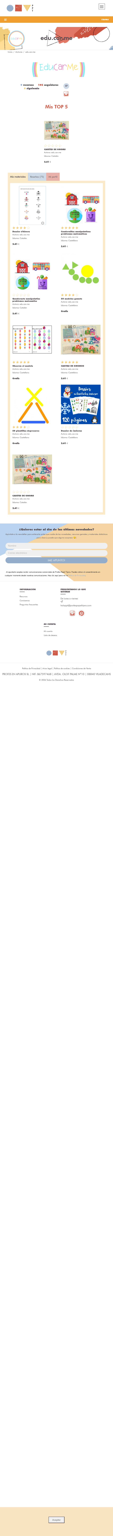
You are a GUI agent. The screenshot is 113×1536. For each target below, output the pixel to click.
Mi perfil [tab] (53, 176)
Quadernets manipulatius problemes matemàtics (26, 300)
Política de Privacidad (76, 575)
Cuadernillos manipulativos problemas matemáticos (76, 232)
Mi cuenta (48, 631)
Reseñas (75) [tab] (37, 176)
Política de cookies (62, 668)
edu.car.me (56, 152)
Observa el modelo (22, 366)
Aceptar (56, 1519)
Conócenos (25, 600)
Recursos (23, 596)
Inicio (10, 52)
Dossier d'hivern (21, 231)
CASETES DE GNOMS (55, 149)
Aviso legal (47, 668)
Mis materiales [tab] (18, 176)
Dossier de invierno (71, 431)
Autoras (18, 52)
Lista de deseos (50, 635)
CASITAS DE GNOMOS (72, 366)
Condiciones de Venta (81, 668)
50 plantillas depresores (25, 431)
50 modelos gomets (71, 299)
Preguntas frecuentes (29, 604)
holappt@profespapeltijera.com (76, 605)
